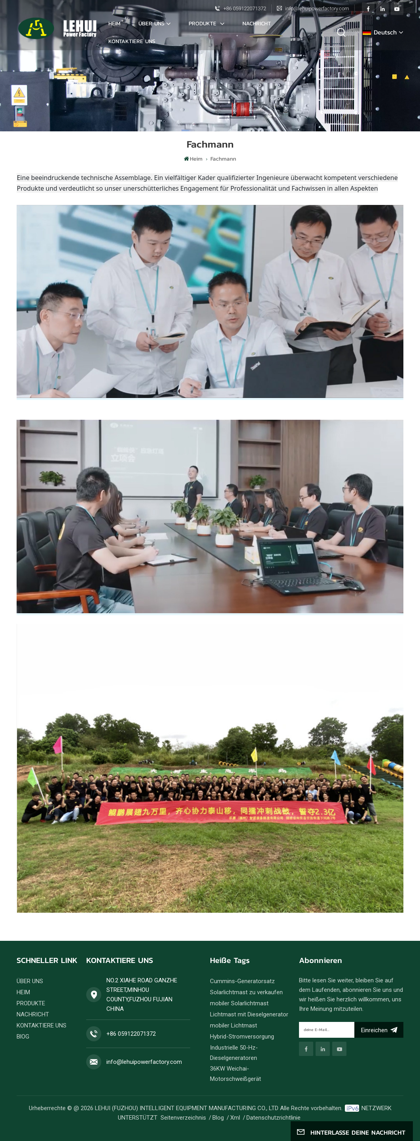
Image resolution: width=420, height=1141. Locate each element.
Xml (235, 1117)
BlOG (23, 1036)
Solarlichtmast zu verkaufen (246, 992)
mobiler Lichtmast (233, 1025)
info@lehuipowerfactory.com (317, 8)
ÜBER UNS (151, 23)
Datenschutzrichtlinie (273, 1117)
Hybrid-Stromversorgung (242, 1036)
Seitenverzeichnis (183, 1117)
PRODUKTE (203, 23)
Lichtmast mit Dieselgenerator (249, 1014)
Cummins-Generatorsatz (242, 981)
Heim (114, 23)
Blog (218, 1117)
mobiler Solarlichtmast (239, 1003)
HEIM (23, 992)
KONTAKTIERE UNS (131, 41)
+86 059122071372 (244, 8)
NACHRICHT (256, 23)
